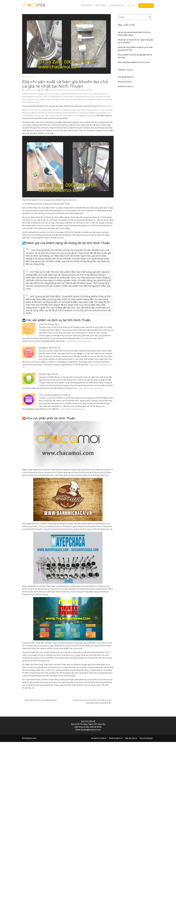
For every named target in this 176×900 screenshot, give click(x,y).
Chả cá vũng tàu (146, 738)
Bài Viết (131, 5)
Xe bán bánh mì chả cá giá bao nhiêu (42, 700)
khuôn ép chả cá (54, 90)
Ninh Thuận (106, 106)
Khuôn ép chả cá (28, 77)
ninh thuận (89, 90)
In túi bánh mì (116, 5)
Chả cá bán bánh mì (126, 77)
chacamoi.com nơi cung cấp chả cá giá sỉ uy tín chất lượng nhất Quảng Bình (92, 701)
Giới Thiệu (101, 5)
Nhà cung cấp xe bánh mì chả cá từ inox (134, 62)
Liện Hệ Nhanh (146, 6)
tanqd (42, 90)
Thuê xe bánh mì (115, 738)
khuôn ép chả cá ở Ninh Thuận (73, 90)
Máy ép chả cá (131, 738)
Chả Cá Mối (86, 5)
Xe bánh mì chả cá (125, 86)
